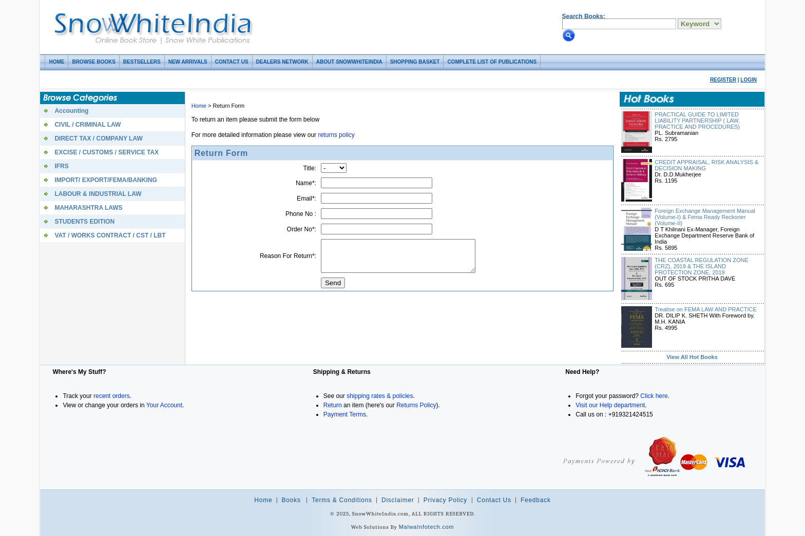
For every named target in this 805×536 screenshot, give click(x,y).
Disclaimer (397, 500)
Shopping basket (415, 62)
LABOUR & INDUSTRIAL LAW (97, 193)
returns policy (336, 134)
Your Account (164, 405)
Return (332, 405)
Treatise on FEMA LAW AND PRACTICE (705, 309)
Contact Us (231, 62)
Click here (653, 396)
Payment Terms (344, 414)
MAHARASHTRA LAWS (88, 207)
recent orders (111, 396)
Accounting (71, 110)
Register (723, 80)
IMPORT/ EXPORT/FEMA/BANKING (105, 180)
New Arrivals (187, 62)
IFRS (61, 166)
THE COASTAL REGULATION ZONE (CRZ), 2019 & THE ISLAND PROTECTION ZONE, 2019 (702, 266)
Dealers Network (282, 62)
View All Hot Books (692, 357)
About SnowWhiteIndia (349, 62)
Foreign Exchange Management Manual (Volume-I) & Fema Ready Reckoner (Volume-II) (705, 217)
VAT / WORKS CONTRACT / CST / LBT (109, 235)
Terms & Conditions (342, 500)
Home (56, 62)
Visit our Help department (610, 405)
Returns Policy (416, 405)
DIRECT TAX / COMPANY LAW (98, 138)
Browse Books (93, 62)
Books (291, 500)
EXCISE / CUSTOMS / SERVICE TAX (106, 152)
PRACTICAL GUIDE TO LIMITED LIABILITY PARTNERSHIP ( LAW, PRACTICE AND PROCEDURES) (697, 120)
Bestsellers (142, 62)
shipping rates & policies (380, 396)
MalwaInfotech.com (426, 527)
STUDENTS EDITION (84, 221)
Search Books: (583, 16)
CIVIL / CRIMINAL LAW (87, 124)
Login (748, 80)
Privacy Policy (446, 500)
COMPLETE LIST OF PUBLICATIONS (491, 62)
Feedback (536, 500)
